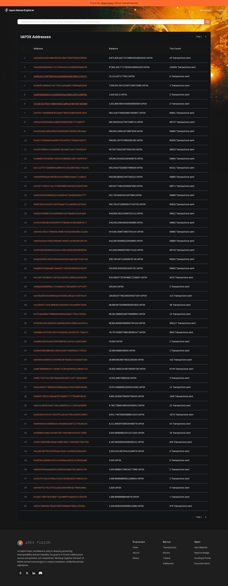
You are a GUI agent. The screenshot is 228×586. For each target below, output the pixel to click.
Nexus (136, 558)
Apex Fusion (107, 3)
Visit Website (200, 547)
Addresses (168, 563)
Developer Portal (202, 558)
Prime (135, 547)
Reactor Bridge (201, 553)
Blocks (166, 553)
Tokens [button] (220, 10)
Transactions (169, 547)
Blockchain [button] (205, 10)
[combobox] (111, 22)
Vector (136, 553)
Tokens (166, 558)
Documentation (202, 563)
